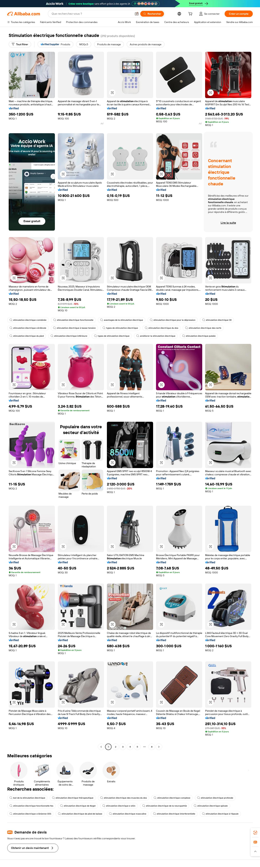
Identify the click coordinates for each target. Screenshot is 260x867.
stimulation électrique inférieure (69, 335)
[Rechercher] (152, 14)
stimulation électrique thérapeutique (72, 797)
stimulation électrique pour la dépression (172, 320)
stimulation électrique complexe (172, 797)
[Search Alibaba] (92, 14)
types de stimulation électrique (120, 328)
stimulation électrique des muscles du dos (123, 797)
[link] (255, 832)
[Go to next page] (159, 747)
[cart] (191, 14)
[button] (137, 14)
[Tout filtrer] (20, 44)
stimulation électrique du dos (161, 328)
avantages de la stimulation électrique (121, 320)
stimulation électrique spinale (211, 805)
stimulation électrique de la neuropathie (164, 805)
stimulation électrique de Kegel (78, 805)
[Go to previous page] (101, 747)
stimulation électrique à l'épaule (220, 813)
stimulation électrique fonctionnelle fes (31, 805)
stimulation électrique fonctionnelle (73, 320)
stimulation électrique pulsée (199, 335)
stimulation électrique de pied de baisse (80, 813)
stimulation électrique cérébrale (28, 328)
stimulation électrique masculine (127, 813)
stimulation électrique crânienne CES (30, 813)
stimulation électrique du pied (27, 335)
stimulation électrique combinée (28, 320)
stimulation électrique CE (217, 320)
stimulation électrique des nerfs (203, 328)
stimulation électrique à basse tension (74, 328)
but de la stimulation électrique (27, 797)
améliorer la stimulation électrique (155, 335)
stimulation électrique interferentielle (174, 813)
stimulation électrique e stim (118, 805)
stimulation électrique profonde (215, 797)
